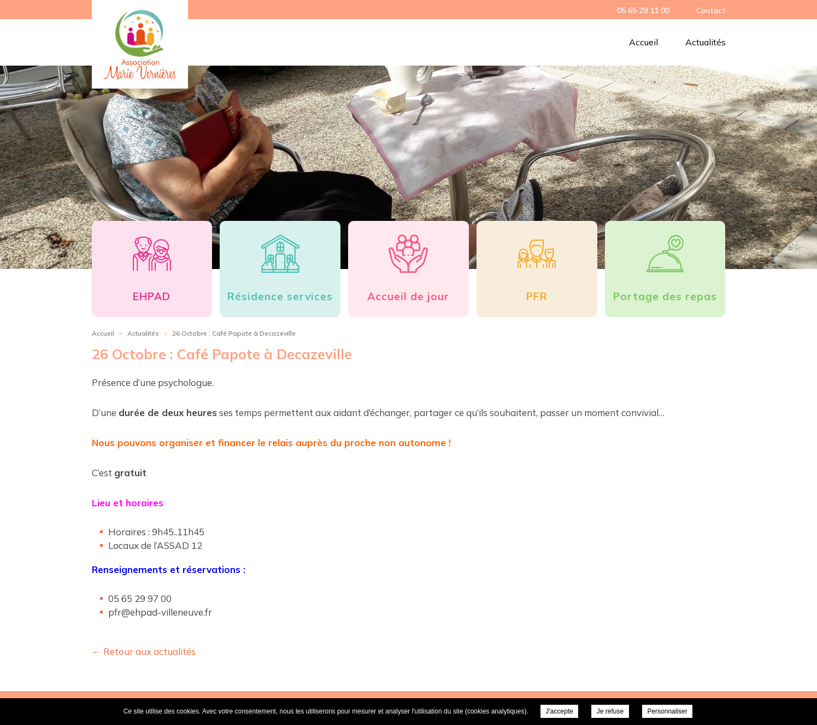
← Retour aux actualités (144, 651)
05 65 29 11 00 (643, 10)
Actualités (705, 42)
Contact (711, 10)
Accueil (643, 42)
